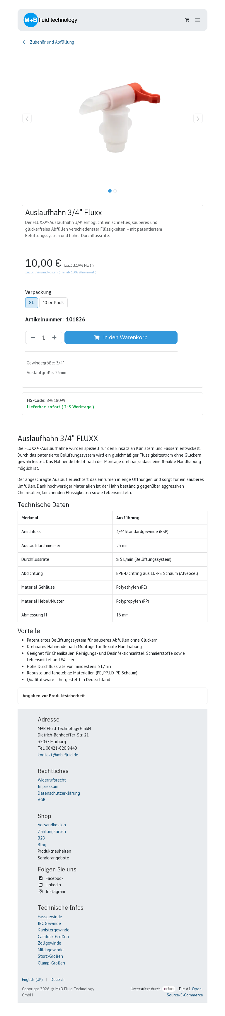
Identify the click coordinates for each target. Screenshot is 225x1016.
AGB (41, 799)
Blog (42, 844)
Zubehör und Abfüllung (48, 42)
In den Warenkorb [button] (121, 337)
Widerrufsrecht (52, 780)
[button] (27, 118)
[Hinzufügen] (55, 337)
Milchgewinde (51, 949)
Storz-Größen (50, 956)
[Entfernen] (31, 337)
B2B (41, 838)
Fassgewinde (50, 916)
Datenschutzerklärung (59, 793)
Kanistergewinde (53, 930)
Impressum (48, 786)
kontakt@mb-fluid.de (58, 755)
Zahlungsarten (52, 831)
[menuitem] (32, 980)
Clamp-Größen (51, 963)
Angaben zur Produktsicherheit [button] (54, 695)
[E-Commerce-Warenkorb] (187, 20)
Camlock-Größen (53, 936)
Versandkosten (52, 824)
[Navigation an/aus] (197, 20)
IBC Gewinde (49, 923)
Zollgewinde (49, 943)
